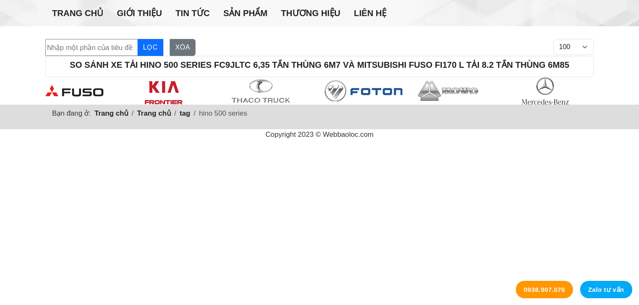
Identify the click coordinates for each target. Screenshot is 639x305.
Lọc (150, 47)
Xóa (182, 47)
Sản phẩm (245, 13)
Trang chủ (77, 13)
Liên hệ (370, 13)
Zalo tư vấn (606, 289)
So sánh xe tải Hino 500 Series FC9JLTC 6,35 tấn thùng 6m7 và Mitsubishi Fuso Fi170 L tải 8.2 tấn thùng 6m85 (319, 64)
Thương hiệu (310, 13)
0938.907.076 (544, 289)
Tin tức (193, 13)
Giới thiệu (139, 13)
